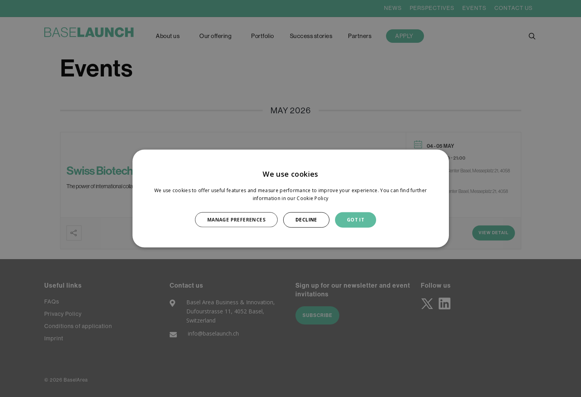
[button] (240, 219)
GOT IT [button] (355, 219)
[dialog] (290, 199)
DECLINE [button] (306, 219)
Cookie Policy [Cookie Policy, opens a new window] (312, 198)
